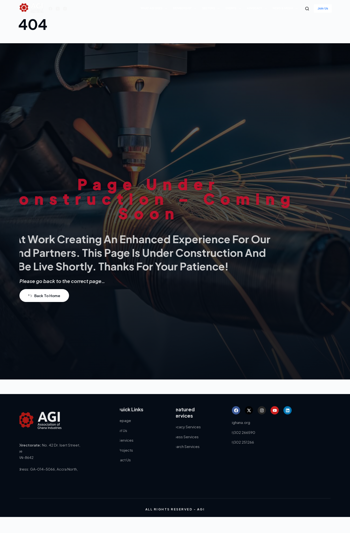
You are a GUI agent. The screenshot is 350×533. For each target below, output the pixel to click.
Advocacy (258, 8)
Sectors (211, 8)
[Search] (307, 8)
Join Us (322, 8)
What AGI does (155, 8)
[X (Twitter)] (58, 8)
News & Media (286, 8)
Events (234, 8)
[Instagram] (65, 8)
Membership (185, 8)
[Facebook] (50, 8)
